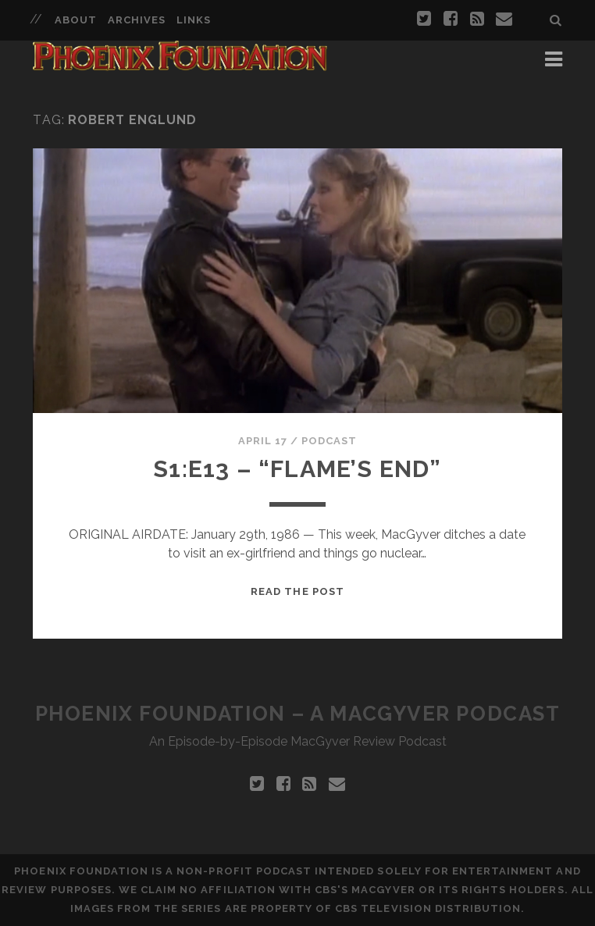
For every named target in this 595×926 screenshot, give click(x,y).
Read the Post (297, 591)
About (76, 20)
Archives (137, 20)
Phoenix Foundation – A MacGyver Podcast (298, 713)
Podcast (329, 441)
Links (193, 20)
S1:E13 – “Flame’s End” (297, 469)
